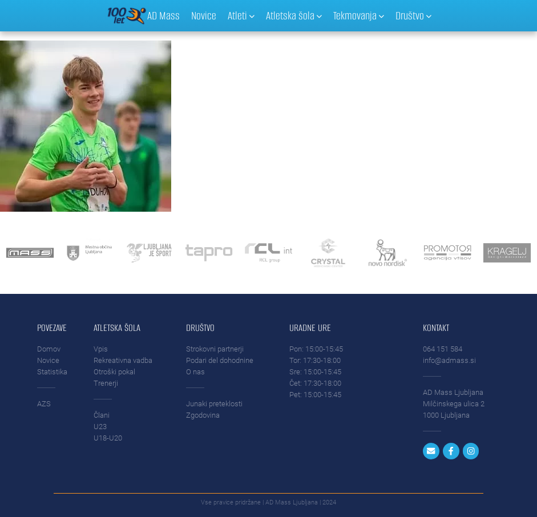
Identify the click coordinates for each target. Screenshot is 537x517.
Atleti (241, 15)
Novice (203, 15)
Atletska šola (294, 15)
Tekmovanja (358, 15)
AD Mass (163, 15)
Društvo (413, 15)
